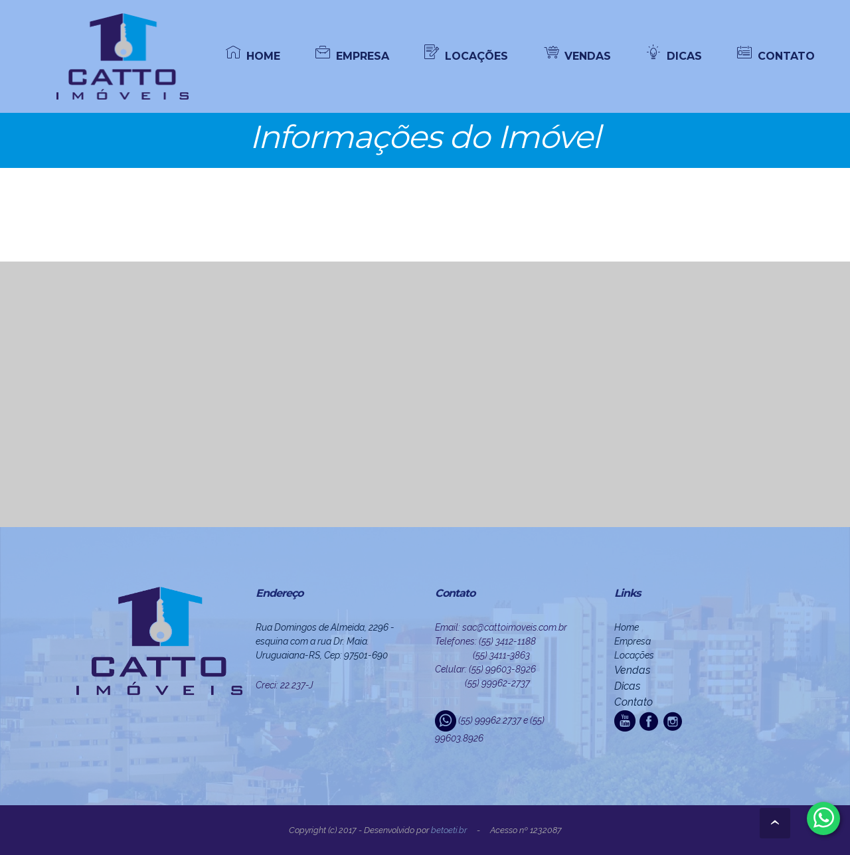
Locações (634, 655)
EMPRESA (352, 55)
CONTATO (776, 55)
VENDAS (577, 55)
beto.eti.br (449, 830)
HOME (253, 55)
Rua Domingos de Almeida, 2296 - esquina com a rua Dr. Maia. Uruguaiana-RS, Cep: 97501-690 (325, 641)
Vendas (632, 670)
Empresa (632, 641)
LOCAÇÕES (466, 55)
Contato (633, 702)
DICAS (674, 55)
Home (626, 627)
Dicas (627, 686)
